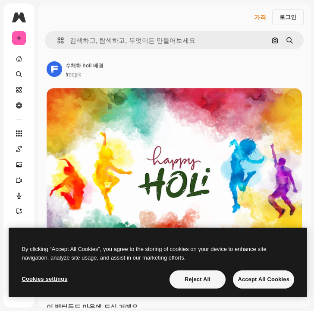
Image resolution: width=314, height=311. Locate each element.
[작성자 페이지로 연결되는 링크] (54, 69)
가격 (260, 17)
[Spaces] (19, 149)
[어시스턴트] (19, 211)
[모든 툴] (19, 133)
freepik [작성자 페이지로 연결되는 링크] (73, 75)
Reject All (197, 279)
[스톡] (19, 90)
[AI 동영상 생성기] (19, 180)
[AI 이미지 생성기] (19, 164)
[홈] (19, 59)
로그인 (287, 17)
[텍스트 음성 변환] (19, 196)
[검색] (19, 74)
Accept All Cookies (263, 279)
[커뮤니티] (19, 105)
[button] (57, 40)
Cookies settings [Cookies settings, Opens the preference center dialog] (44, 279)
